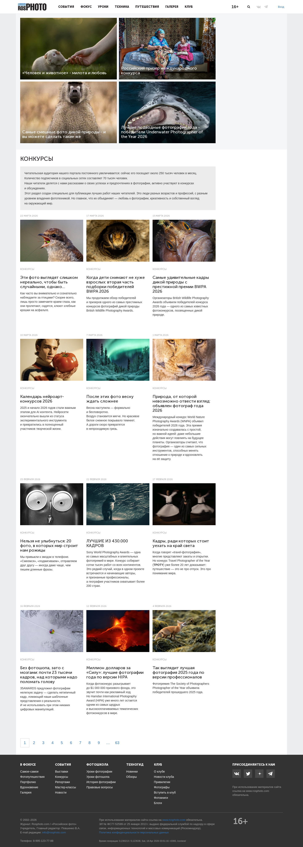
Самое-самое (29, 771)
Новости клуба (164, 776)
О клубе (159, 771)
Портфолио (28, 782)
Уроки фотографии (99, 771)
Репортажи (62, 782)
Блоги (158, 803)
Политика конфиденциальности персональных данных (134, 832)
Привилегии (162, 782)
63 (117, 743)
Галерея (171, 6)
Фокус (86, 6)
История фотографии (101, 782)
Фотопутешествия (32, 776)
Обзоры (131, 776)
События (66, 6)
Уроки (103, 6)
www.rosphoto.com (257, 790)
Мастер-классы (65, 787)
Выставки (61, 771)
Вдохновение (29, 787)
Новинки (132, 771)
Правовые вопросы (99, 787)
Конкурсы (27, 269)
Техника (122, 6)
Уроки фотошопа (97, 776)
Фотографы (162, 787)
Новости (60, 792)
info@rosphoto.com (54, 832)
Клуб (189, 6)
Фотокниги (161, 797)
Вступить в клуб (165, 792)
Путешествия (147, 6)
